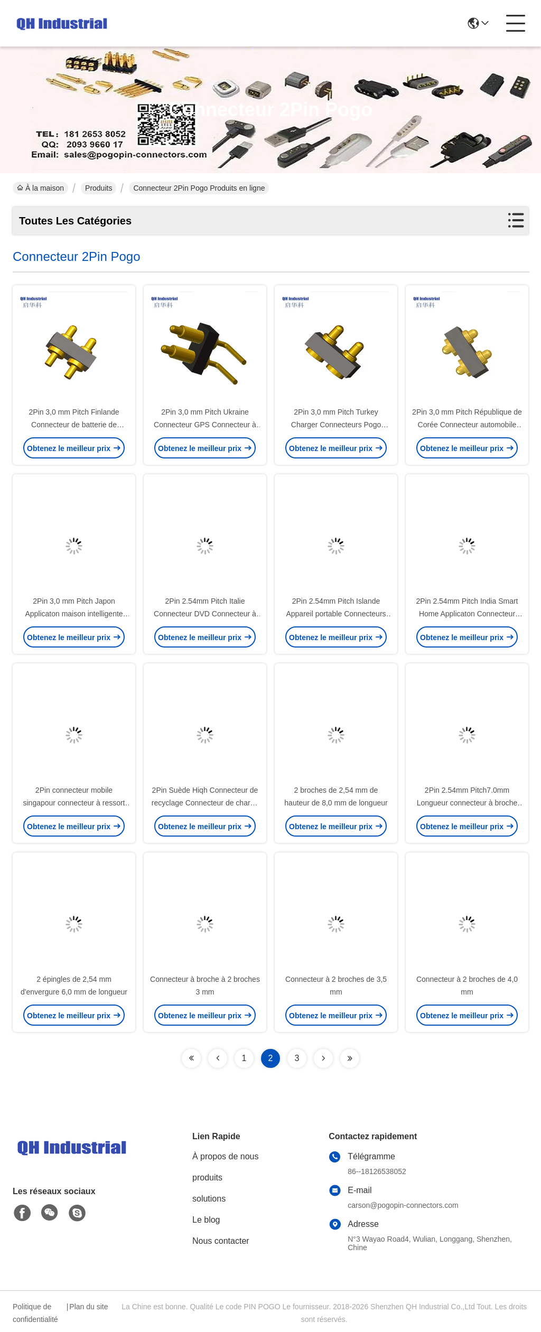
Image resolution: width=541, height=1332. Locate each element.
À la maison (40, 188)
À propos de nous (225, 1156)
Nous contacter (220, 1240)
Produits (98, 188)
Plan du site (88, 1306)
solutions (209, 1198)
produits (207, 1177)
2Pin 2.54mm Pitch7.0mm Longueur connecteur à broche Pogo (467, 803)
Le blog (206, 1219)
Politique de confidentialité (35, 1313)
